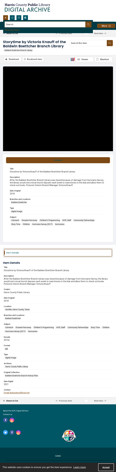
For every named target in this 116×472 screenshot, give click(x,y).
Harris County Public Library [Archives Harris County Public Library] (16, 367)
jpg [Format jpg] (6, 349)
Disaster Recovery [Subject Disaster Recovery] (29, 220)
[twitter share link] (5, 432)
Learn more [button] (79, 467)
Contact (58, 456)
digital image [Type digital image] (16, 211)
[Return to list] (17, 33)
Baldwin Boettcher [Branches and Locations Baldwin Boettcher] (19, 202)
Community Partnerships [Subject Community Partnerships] (84, 220)
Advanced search (12, 30)
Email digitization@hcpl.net (17, 393)
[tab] (58, 160)
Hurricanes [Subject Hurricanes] (59, 224)
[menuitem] (58, 455)
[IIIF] (72, 59)
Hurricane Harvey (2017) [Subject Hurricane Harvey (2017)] (42, 224)
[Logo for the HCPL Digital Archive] (27, 8)
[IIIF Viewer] (85, 59)
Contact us (7, 414)
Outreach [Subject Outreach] (15, 220)
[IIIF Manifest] (103, 59)
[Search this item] (88, 43)
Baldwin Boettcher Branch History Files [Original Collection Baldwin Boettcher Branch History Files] (21, 376)
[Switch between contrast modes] (25, 17)
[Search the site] (46, 24)
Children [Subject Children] (26, 224)
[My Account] (18, 17)
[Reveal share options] (12, 17)
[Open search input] (5, 17)
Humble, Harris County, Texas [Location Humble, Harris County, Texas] (17, 309)
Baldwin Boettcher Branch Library (18, 50)
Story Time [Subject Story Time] (15, 224)
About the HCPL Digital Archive (15, 411)
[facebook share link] (5, 420)
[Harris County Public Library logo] (69, 436)
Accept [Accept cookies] (106, 467)
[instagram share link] (12, 420)
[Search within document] (110, 43)
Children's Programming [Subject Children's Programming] (50, 220)
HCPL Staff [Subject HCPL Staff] (66, 220)
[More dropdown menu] (106, 26)
